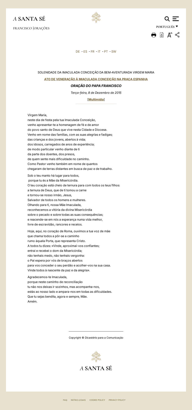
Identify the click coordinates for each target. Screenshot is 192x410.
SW (113, 51)
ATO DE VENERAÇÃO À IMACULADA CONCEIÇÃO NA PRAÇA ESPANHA (96, 79)
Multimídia (96, 99)
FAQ (65, 400)
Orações (42, 28)
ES (85, 51)
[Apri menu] (175, 19)
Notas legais (78, 400)
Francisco (23, 28)
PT (106, 51)
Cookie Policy (97, 400)
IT (99, 51)
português (165, 28)
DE (78, 51)
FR (92, 51)
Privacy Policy (117, 400)
